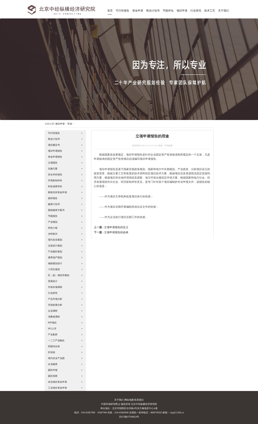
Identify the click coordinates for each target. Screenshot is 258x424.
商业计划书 (153, 10)
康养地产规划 (55, 257)
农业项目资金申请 (57, 382)
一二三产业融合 (56, 340)
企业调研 (52, 311)
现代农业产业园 (56, 358)
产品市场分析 (55, 299)
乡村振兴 (52, 234)
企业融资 (52, 364)
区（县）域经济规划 (58, 275)
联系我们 (139, 400)
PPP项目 (52, 322)
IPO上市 (52, 328)
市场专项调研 (55, 287)
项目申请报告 (55, 151)
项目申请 (182, 10)
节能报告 (52, 216)
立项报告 (52, 162)
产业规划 (52, 222)
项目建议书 (54, 145)
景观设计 (52, 281)
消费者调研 (54, 317)
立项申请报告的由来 (116, 232)
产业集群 (52, 334)
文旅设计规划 (55, 245)
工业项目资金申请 (57, 388)
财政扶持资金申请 (57, 192)
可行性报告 (122, 10)
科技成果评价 (55, 186)
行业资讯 (195, 10)
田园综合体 (54, 346)
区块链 (51, 352)
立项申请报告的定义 (116, 227)
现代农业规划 (55, 239)
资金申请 (137, 10)
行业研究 (52, 293)
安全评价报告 (55, 174)
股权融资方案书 (56, 210)
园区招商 (52, 376)
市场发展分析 (55, 305)
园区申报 (52, 370)
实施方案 (52, 168)
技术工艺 (209, 10)
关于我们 (223, 10)
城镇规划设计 (55, 263)
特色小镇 (52, 228)
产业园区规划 (55, 251)
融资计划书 (54, 204)
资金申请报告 (55, 157)
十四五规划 (54, 269)
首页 (110, 10)
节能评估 (168, 10)
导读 (69, 124)
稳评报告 (52, 198)
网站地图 (129, 400)
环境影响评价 (55, 180)
